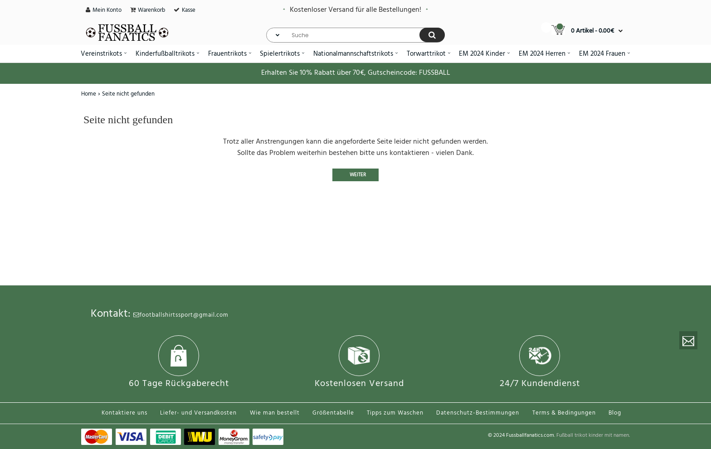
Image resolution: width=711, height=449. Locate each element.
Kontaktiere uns (124, 413)
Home (88, 94)
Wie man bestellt (275, 413)
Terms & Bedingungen (564, 413)
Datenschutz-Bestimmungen (477, 413)
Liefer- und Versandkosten (198, 413)
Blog (615, 413)
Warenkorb (151, 10)
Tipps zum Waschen (395, 413)
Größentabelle (333, 413)
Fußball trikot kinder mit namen (592, 435)
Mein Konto (107, 10)
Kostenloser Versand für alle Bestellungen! (355, 10)
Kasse (188, 10)
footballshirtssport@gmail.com (181, 315)
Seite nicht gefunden (128, 94)
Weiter (358, 175)
